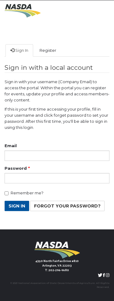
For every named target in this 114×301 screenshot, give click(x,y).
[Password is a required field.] (57, 178)
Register (48, 50)
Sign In (19, 50)
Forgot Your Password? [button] (67, 206)
